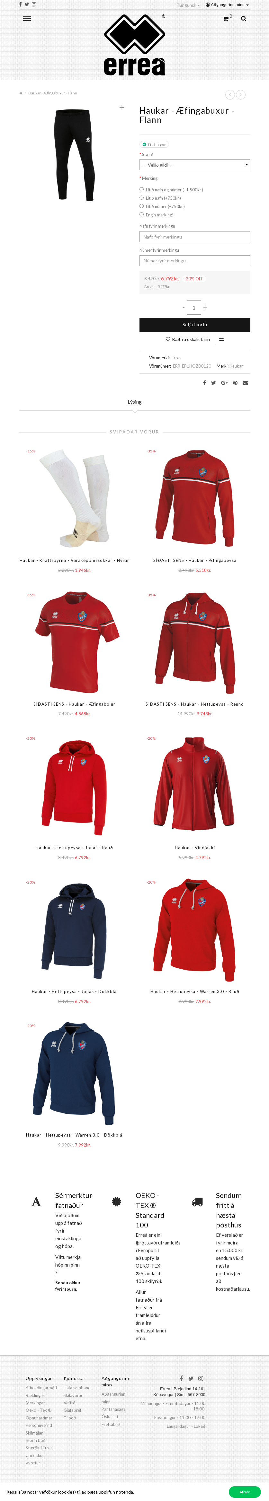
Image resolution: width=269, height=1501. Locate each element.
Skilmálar (34, 1433)
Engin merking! (156, 214)
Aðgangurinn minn (227, 4)
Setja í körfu (195, 324)
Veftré (69, 1402)
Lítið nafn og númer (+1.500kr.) (171, 189)
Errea (177, 357)
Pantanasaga (114, 1409)
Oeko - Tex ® (39, 1410)
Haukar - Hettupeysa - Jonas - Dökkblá (74, 991)
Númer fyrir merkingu (159, 250)
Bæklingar (35, 1395)
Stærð (148, 154)
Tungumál (188, 5)
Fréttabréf (111, 1424)
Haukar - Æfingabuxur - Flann (52, 93)
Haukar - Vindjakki (195, 847)
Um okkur (35, 1455)
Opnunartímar (39, 1417)
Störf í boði (36, 1440)
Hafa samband (77, 1387)
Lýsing (135, 401)
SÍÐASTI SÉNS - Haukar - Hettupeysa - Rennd (195, 704)
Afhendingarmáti (41, 1387)
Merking (149, 178)
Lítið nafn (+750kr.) (160, 198)
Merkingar (35, 1402)
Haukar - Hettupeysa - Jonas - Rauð (74, 847)
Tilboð (70, 1417)
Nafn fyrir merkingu (157, 226)
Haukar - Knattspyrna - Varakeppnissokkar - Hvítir (74, 560)
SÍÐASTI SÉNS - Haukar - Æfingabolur (74, 704)
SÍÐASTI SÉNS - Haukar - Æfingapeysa (195, 560)
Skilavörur (73, 1395)
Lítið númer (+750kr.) (162, 206)
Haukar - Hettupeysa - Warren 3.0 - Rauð (194, 991)
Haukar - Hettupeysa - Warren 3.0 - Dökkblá (74, 1135)
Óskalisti (110, 1416)
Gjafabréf (72, 1410)
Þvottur (33, 1462)
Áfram (244, 1491)
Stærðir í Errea (39, 1447)
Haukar (236, 366)
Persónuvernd (39, 1425)
